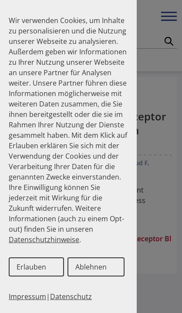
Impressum (27, 296)
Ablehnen (91, 267)
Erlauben (31, 267)
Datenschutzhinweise (44, 239)
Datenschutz (71, 296)
